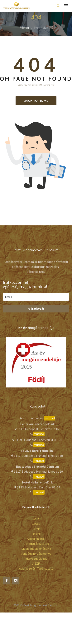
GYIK (36, 519)
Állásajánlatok (36, 539)
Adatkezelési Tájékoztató (36, 568)
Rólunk (36, 534)
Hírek (36, 529)
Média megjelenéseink (36, 548)
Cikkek (36, 524)
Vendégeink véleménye (36, 553)
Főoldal (24, 27)
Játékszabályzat (36, 558)
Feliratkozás (36, 308)
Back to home (36, 100)
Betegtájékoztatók (36, 544)
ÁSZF (36, 563)
